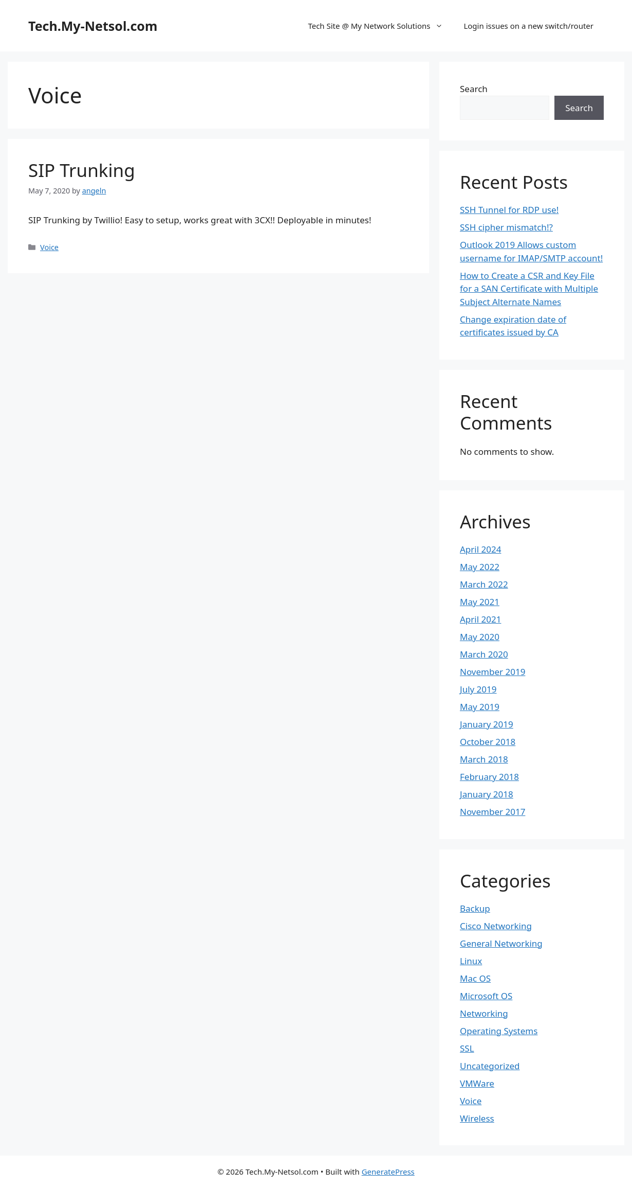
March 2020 (484, 654)
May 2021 (479, 602)
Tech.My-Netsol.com (92, 25)
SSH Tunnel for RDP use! (509, 210)
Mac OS (475, 978)
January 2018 (486, 794)
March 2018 (484, 759)
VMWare (477, 1083)
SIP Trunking (81, 170)
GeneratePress (388, 1171)
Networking (484, 1013)
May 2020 (479, 637)
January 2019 (486, 724)
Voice (49, 247)
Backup (475, 908)
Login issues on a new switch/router (528, 26)
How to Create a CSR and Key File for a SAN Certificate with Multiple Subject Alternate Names (529, 289)
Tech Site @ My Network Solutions (380, 25)
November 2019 (492, 672)
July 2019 (478, 689)
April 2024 (480, 549)
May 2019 (479, 707)
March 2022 (484, 584)
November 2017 (492, 812)
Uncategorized (490, 1066)
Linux (471, 961)
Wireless (477, 1118)
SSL (467, 1048)
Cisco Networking (496, 926)
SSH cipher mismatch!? (506, 227)
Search (474, 89)
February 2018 (489, 777)
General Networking (501, 943)
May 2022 (479, 567)
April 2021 (480, 619)
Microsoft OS (486, 996)
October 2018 (487, 742)
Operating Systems (498, 1031)
